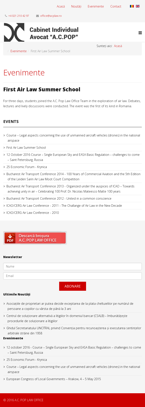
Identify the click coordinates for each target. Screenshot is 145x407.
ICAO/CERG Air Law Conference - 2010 (32, 213)
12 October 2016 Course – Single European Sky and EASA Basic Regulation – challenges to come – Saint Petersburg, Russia (73, 157)
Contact (115, 6)
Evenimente (96, 6)
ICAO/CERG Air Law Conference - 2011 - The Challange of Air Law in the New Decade (64, 206)
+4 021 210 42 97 (18, 16)
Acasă (61, 6)
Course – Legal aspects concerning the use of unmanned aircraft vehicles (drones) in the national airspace (73, 137)
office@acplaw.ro (51, 16)
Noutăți (76, 6)
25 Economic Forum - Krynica (26, 167)
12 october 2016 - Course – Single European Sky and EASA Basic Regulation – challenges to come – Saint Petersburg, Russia (73, 350)
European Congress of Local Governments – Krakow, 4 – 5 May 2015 (53, 379)
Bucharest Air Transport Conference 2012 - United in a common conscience (58, 198)
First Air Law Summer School (26, 147)
